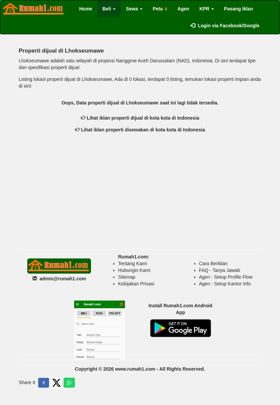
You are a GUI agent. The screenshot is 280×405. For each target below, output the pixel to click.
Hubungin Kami (134, 270)
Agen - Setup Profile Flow (226, 277)
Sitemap (126, 277)
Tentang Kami (132, 263)
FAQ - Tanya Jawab (219, 270)
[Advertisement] (140, 195)
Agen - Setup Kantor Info (225, 283)
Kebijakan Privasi (136, 283)
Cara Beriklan (213, 263)
